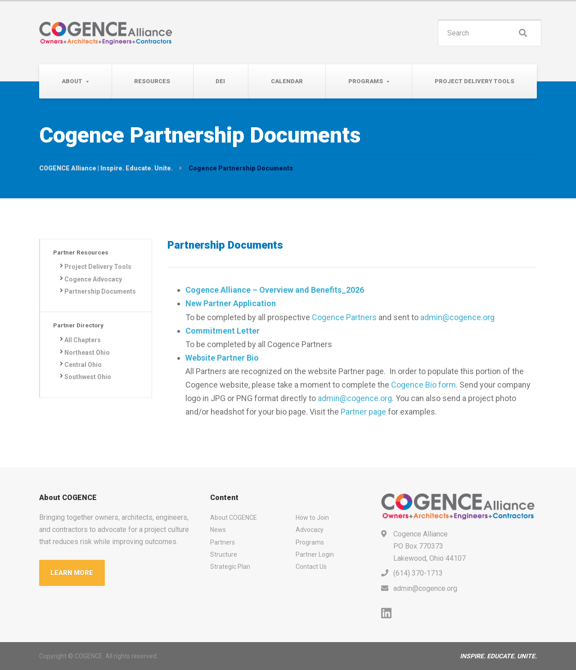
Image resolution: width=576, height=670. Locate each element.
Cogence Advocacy (94, 279)
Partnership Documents (83, 297)
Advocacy (310, 529)
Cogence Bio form (423, 384)
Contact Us (311, 566)
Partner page (363, 411)
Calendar (287, 81)
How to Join (312, 517)
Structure (223, 554)
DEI (220, 81)
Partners (222, 542)
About (72, 81)
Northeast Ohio (88, 364)
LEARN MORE (72, 573)
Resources (152, 81)
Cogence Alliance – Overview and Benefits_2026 (274, 290)
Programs (365, 81)
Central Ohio (84, 376)
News (218, 529)
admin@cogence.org (457, 317)
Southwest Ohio (88, 389)
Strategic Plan (230, 566)
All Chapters (83, 352)
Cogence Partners (344, 317)
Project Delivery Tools (474, 81)
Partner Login (315, 554)
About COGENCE (233, 517)
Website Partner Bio (222, 357)
